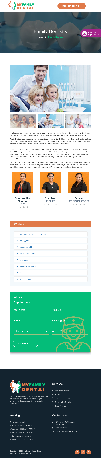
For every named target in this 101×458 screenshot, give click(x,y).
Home (40, 37)
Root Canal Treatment (28, 253)
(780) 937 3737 (71, 6)
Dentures (23, 273)
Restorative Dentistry (64, 402)
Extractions (24, 260)
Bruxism (58, 395)
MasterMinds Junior (28, 453)
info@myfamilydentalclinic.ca (66, 431)
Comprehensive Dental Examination (33, 234)
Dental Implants (25, 279)
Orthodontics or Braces (28, 266)
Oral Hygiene (24, 241)
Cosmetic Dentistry (63, 398)
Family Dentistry (62, 391)
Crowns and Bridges (27, 247)
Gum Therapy (61, 406)
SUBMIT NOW (25, 343)
